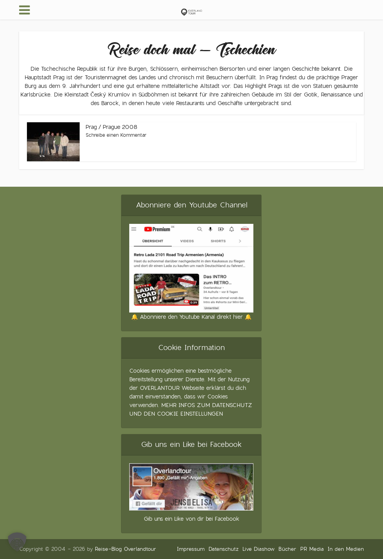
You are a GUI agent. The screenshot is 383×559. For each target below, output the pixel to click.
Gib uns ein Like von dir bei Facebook (191, 518)
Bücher (287, 549)
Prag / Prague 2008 (111, 126)
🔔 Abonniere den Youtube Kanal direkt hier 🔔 (191, 316)
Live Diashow (258, 549)
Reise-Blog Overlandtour (125, 549)
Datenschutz (223, 549)
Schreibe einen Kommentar (116, 135)
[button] (17, 542)
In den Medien (346, 549)
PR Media (312, 549)
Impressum (191, 549)
